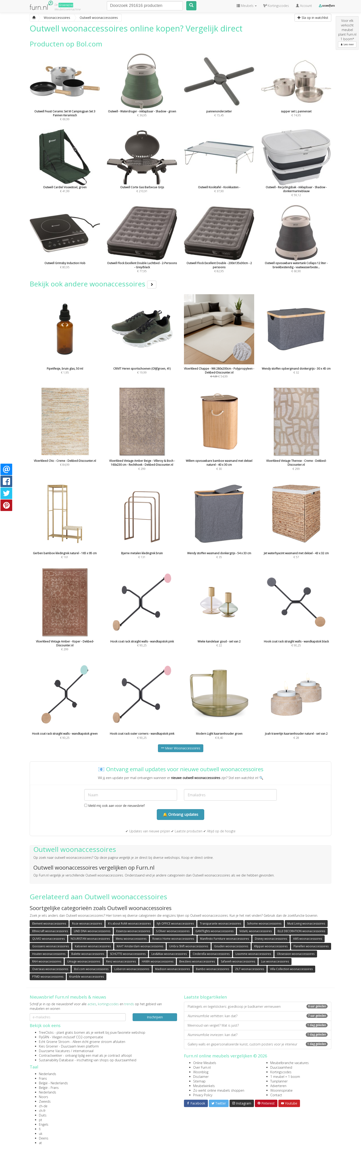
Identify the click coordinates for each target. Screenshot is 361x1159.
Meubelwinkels (204, 1086)
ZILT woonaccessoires (249, 969)
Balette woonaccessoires (87, 954)
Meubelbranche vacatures (289, 1063)
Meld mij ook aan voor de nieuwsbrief (114, 805)
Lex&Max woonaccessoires (169, 954)
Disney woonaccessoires (271, 939)
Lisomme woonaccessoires (253, 954)
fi (40, 1129)
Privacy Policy (202, 1095)
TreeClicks (46, 1032)
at (40, 1143)
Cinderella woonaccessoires (211, 954)
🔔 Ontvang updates (180, 814)
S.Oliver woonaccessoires (172, 931)
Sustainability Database (56, 1060)
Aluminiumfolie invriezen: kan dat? (258, 1035)
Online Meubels (204, 1063)
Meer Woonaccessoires (180, 748)
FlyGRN (44, 1037)
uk (40, 1133)
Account (304, 5)
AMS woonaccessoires (307, 939)
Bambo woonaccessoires (212, 969)
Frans (43, 1078)
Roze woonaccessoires (87, 923)
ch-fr (42, 1110)
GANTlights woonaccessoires (214, 931)
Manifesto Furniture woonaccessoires (224, 939)
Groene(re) (66, 5)
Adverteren (278, 1086)
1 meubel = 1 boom (285, 1076)
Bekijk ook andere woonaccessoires (93, 283)
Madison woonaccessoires (172, 969)
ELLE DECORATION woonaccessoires (301, 931)
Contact (276, 1095)
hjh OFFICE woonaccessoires (175, 923)
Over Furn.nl (202, 1067)
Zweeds (45, 1101)
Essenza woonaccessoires (133, 931)
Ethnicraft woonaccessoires (50, 931)
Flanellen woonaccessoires (311, 946)
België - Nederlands (53, 1083)
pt (40, 1120)
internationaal (83, 1051)
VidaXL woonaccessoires (255, 931)
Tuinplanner (279, 1081)
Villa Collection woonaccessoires (291, 969)
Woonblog (200, 1072)
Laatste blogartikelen (205, 997)
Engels (43, 1124)
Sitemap (199, 1081)
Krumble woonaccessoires (86, 977)
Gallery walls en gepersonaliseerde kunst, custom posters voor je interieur (258, 1044)
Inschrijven (155, 1017)
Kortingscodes (280, 1072)
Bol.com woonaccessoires (91, 969)
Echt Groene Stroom (54, 1041)
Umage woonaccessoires (83, 961)
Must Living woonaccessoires (306, 923)
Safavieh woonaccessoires (238, 961)
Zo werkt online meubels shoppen (218, 1090)
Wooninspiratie (281, 1090)
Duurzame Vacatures (54, 1051)
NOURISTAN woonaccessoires (90, 939)
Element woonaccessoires (49, 923)
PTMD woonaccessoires (47, 977)
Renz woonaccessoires (121, 961)
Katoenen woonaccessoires (93, 946)
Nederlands (47, 1074)
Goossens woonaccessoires (50, 946)
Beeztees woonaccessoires (197, 961)
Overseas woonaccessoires (50, 969)
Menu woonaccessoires (131, 939)
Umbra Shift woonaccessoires (188, 946)
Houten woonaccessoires (48, 954)
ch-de (43, 1106)
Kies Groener (48, 1046)
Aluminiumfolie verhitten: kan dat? (258, 1016)
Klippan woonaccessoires (271, 946)
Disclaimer (201, 1076)
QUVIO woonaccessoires (48, 939)
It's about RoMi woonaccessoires (129, 923)
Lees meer (347, 44)
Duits (43, 1115)
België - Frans (49, 1087)
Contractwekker (50, 1055)
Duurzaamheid (281, 1067)
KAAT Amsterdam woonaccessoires (140, 946)
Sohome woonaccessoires (264, 923)
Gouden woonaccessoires (231, 946)
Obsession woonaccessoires (295, 954)
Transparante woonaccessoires (220, 923)
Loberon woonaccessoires (131, 969)
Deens (43, 1138)
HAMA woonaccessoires (157, 961)
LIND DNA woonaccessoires (92, 931)
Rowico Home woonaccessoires (173, 939)
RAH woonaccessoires (46, 961)
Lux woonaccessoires (275, 961)
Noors (43, 1097)
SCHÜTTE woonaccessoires (128, 954)
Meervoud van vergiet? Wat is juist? (258, 1025)
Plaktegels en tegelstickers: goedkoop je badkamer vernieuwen (258, 1006)
